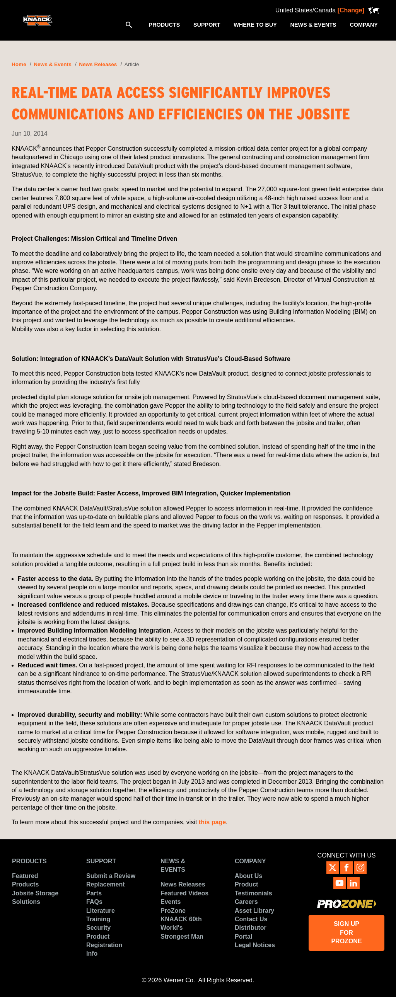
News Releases (98, 64)
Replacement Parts (105, 888)
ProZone (173, 910)
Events (170, 901)
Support (101, 861)
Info (91, 953)
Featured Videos (184, 893)
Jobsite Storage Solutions (35, 897)
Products (29, 861)
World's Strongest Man (181, 931)
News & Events (52, 64)
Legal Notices (255, 945)
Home (19, 64)
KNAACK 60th (181, 919)
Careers (246, 901)
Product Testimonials (253, 888)
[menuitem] (164, 24)
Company (250, 861)
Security (98, 927)
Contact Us (251, 919)
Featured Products (25, 880)
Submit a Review (110, 876)
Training (98, 919)
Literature (100, 910)
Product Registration (104, 940)
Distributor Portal (250, 931)
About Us (248, 876)
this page (212, 822)
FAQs (94, 901)
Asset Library (254, 910)
